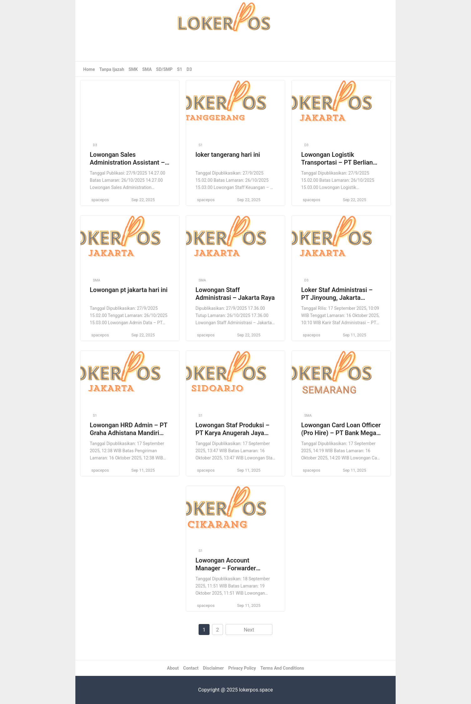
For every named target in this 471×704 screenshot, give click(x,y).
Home (89, 69)
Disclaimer (213, 668)
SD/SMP (164, 69)
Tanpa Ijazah (111, 69)
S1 (179, 69)
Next (249, 630)
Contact (191, 668)
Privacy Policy (242, 668)
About (173, 668)
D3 (189, 69)
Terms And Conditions (282, 668)
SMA (147, 69)
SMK (133, 69)
